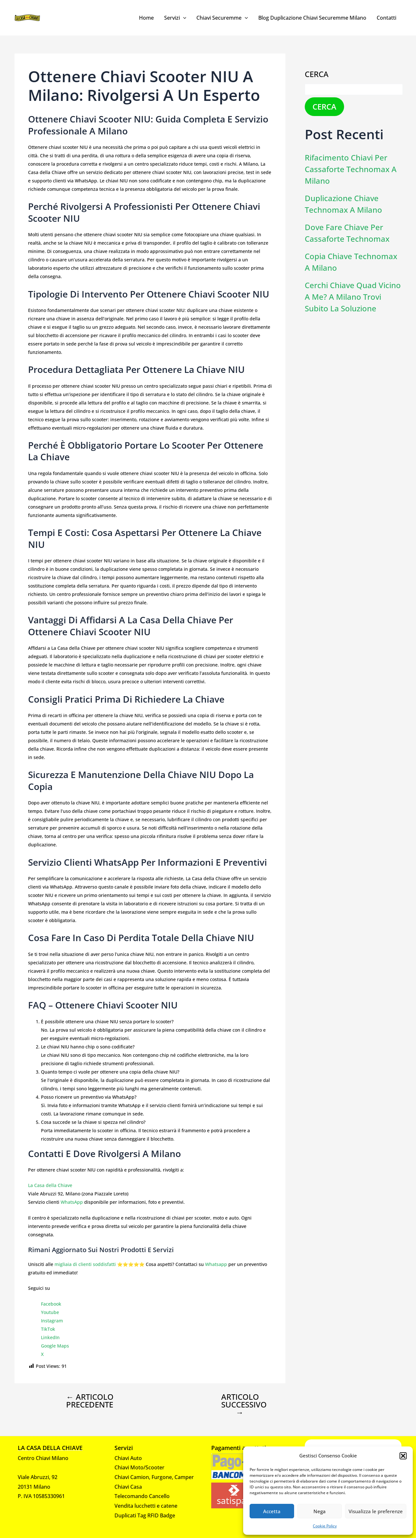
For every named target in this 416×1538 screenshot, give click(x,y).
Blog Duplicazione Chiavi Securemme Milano (312, 17)
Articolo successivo (244, 1404)
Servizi (175, 17)
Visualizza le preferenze (376, 1511)
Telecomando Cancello (142, 1496)
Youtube (50, 1312)
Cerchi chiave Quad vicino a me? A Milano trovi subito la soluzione (353, 297)
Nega (319, 1511)
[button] (403, 1456)
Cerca (317, 74)
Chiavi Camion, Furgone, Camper (154, 1477)
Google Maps (55, 1346)
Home (146, 17)
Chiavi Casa (128, 1486)
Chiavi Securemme (222, 17)
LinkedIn (50, 1337)
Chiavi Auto (128, 1458)
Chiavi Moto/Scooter (139, 1467)
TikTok (48, 1329)
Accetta (272, 1511)
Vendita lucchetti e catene (145, 1505)
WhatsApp (72, 1202)
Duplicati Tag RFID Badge (144, 1515)
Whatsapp (216, 1264)
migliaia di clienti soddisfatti (85, 1264)
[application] (183, 17)
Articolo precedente (90, 1400)
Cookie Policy (325, 1526)
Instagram (52, 1321)
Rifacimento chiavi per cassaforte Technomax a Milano (351, 169)
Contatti (386, 17)
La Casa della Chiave (50, 1185)
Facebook (51, 1304)
